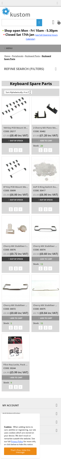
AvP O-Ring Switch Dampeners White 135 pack (45, 186)
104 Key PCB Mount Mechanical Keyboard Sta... (15, 127)
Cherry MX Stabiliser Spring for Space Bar (45, 305)
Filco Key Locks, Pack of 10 (15, 364)
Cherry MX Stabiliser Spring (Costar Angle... (45, 246)
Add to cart (45, 140)
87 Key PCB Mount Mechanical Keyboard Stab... (15, 186)
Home (7, 56)
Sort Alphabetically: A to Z (18, 92)
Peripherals (17, 56)
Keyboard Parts (32, 56)
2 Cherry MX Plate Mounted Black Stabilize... (45, 127)
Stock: (36, 145)
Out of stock (15, 140)
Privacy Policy (17, 441)
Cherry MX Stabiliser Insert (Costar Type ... (15, 246)
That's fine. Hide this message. (20, 451)
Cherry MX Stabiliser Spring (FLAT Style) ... (15, 305)
